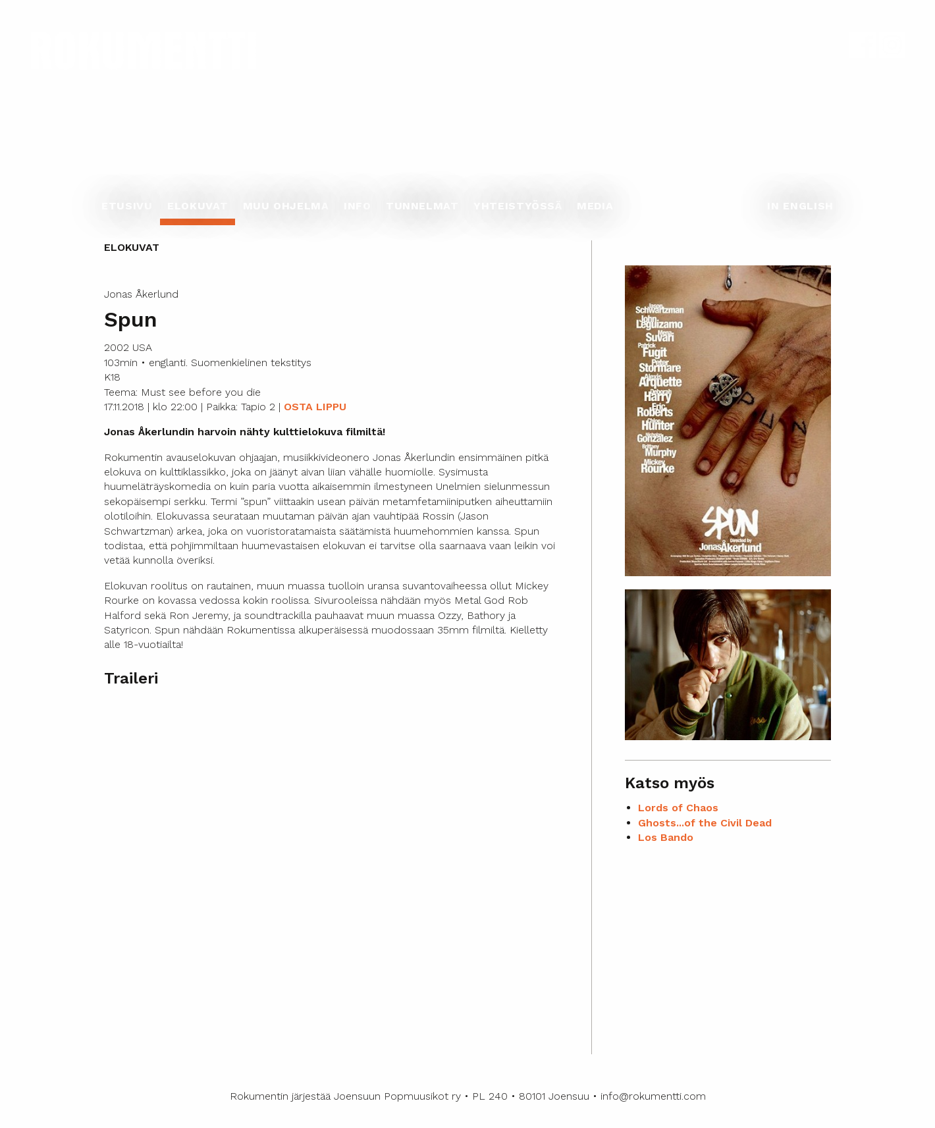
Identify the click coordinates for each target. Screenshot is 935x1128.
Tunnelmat (422, 206)
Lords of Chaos (678, 807)
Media (595, 206)
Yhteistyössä (517, 206)
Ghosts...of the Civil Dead (705, 823)
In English (800, 206)
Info (357, 206)
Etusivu (126, 206)
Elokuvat (197, 206)
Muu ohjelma (286, 206)
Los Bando (665, 837)
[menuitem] (127, 209)
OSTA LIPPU (315, 406)
